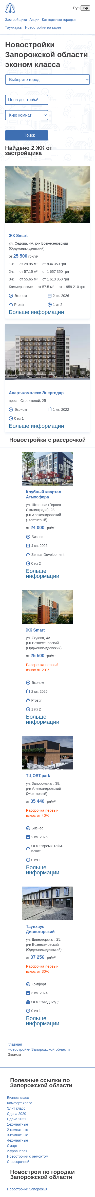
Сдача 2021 (16, 1119)
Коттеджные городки (58, 20)
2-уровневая (17, 1151)
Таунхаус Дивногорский (40, 929)
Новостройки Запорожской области (39, 1049)
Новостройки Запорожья (27, 1189)
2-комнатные (17, 1130)
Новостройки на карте (43, 27)
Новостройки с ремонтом (27, 1156)
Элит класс (16, 1108)
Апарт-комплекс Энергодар (36, 393)
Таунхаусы (14, 27)
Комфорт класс (19, 1103)
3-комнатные (17, 1135)
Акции (34, 20)
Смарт (12, 1146)
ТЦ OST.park (38, 776)
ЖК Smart (18, 235)
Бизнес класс (18, 1098)
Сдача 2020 (16, 1114)
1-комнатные (17, 1124)
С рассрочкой (18, 1162)
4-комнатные (17, 1140)
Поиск (29, 135)
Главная (15, 1044)
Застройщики (16, 20)
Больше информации (36, 312)
